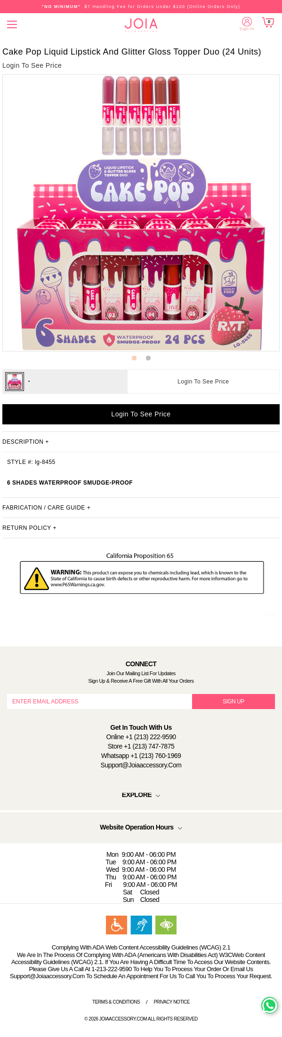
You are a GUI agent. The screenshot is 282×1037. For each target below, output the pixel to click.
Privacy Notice (171, 1002)
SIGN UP (233, 701)
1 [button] (134, 358)
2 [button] (148, 358)
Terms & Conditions (116, 1002)
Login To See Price (203, 381)
